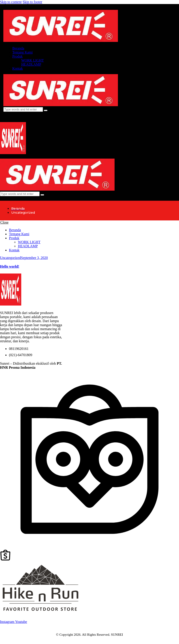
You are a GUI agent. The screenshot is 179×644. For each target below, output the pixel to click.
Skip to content (11, 2)
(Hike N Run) (46, 367)
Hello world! (9, 266)
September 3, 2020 (34, 258)
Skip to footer (32, 2)
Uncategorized (10, 258)
